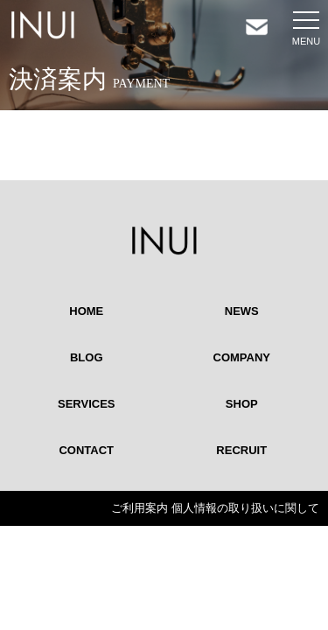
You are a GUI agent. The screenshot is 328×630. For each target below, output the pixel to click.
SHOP (242, 403)
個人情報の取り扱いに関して (245, 507)
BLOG (86, 357)
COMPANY (241, 357)
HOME (86, 311)
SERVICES (86, 403)
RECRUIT (241, 450)
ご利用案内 (139, 507)
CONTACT (86, 450)
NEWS (242, 311)
